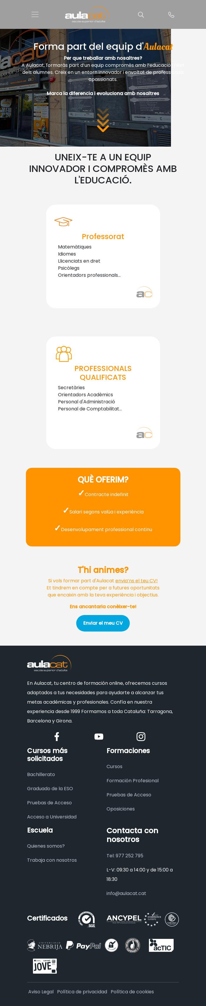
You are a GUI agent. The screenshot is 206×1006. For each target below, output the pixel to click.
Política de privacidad (82, 991)
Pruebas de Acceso (49, 802)
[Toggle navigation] (35, 14)
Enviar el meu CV (103, 623)
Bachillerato (41, 774)
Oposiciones (121, 809)
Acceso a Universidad (52, 816)
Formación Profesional (133, 780)
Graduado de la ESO (50, 788)
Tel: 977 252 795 (125, 855)
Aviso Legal (41, 991)
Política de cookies (132, 991)
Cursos (114, 766)
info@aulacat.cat (126, 893)
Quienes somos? (46, 846)
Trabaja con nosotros (52, 860)
